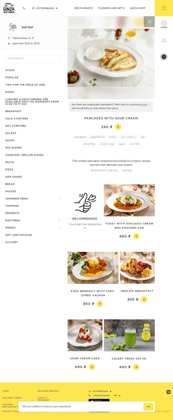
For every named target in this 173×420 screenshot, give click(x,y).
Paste (9, 162)
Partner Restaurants (11, 406)
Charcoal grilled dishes (24, 155)
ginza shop (137, 8)
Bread (10, 184)
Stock (10, 70)
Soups (10, 140)
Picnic (9, 92)
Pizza (9, 169)
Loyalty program (43, 399)
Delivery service (48, 391)
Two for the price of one (25, 84)
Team (6, 391)
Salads (10, 133)
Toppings (12, 206)
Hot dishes (13, 147)
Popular (11, 77)
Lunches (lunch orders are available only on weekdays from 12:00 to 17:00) (32, 101)
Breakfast (13, 111)
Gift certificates (18, 235)
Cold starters (16, 118)
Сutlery (11, 242)
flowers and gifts (111, 8)
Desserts (12, 213)
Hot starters (15, 125)
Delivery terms (12, 398)
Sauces (10, 191)
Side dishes (13, 176)
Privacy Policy (12, 411)
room (144, 104)
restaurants (84, 8)
